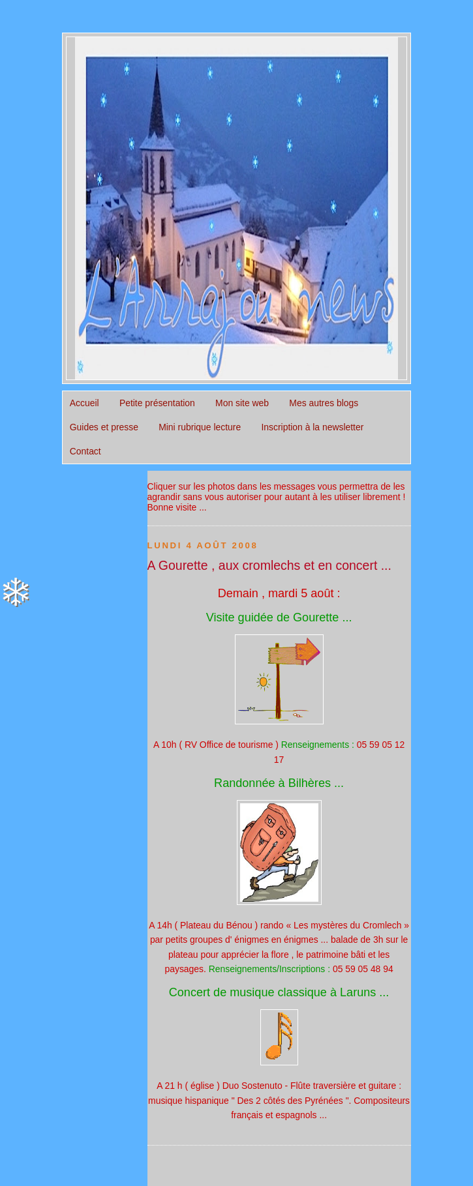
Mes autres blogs (323, 403)
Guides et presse (104, 427)
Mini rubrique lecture (200, 427)
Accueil (84, 403)
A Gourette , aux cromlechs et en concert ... (269, 565)
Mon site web (242, 403)
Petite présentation (157, 403)
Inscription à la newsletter (312, 427)
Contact (85, 451)
